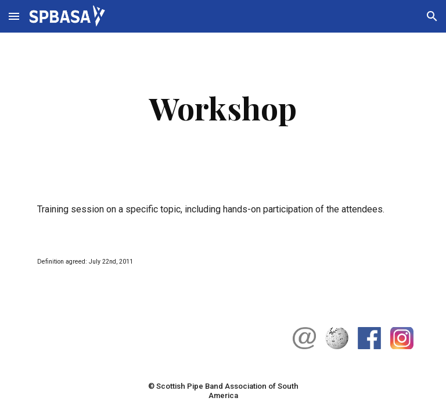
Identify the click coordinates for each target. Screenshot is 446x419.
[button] (14, 16)
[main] (223, 108)
